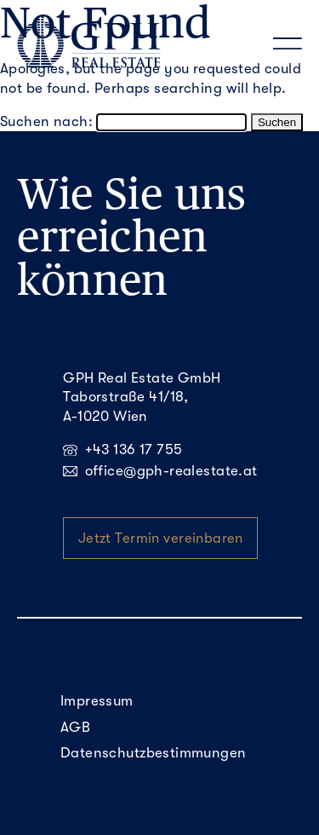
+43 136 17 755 (122, 449)
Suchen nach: (46, 121)
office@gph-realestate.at (160, 471)
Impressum (97, 701)
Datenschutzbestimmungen (153, 753)
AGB (75, 727)
